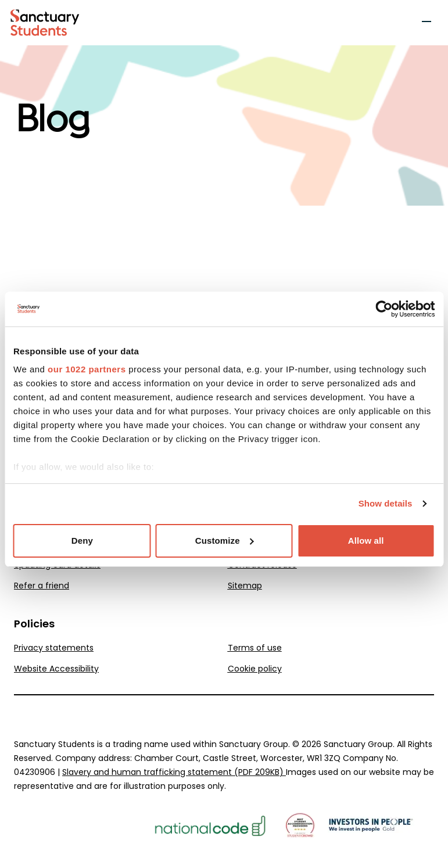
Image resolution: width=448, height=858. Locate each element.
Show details (386, 503)
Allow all (366, 540)
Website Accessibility (56, 668)
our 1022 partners (87, 369)
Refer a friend (41, 585)
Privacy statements (54, 648)
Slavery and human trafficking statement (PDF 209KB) (174, 772)
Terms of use (255, 648)
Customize (224, 540)
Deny (82, 540)
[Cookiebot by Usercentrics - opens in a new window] (384, 309)
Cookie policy (255, 668)
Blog (52, 119)
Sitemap (245, 585)
